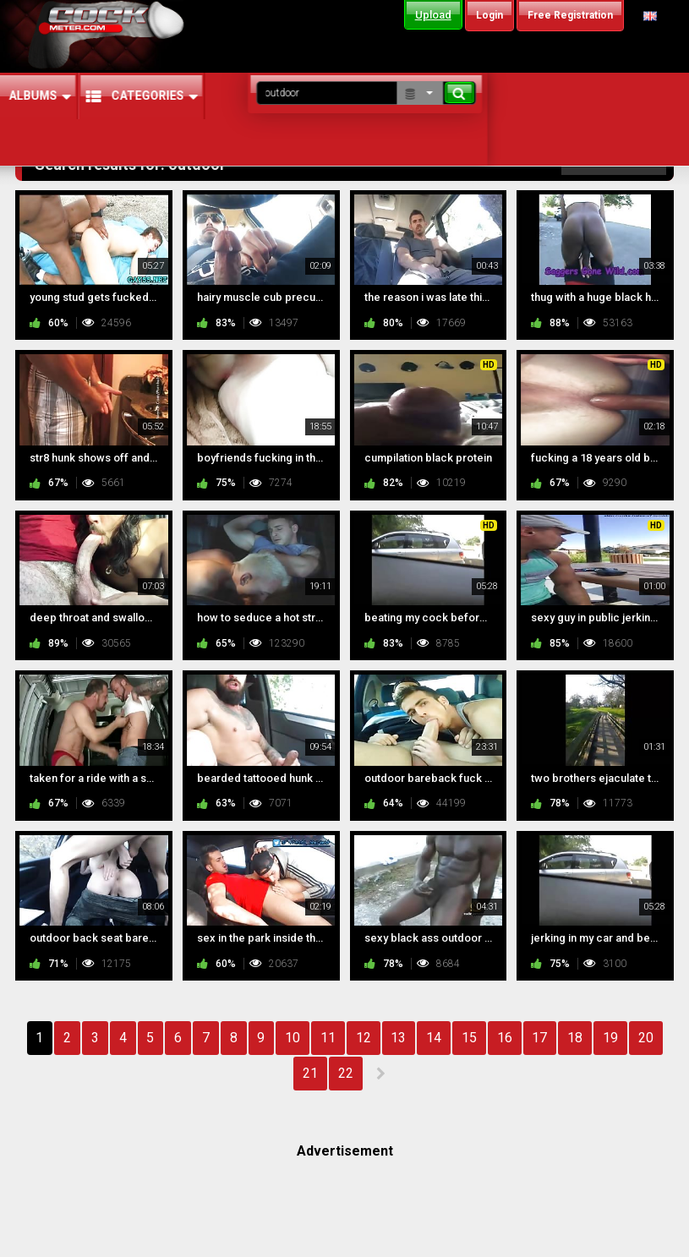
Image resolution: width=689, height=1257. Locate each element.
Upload (433, 14)
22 (345, 1073)
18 (574, 1038)
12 (363, 1038)
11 (328, 1038)
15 (469, 1038)
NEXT (380, 1073)
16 (504, 1038)
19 (610, 1038)
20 (645, 1038)
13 (398, 1038)
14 (433, 1038)
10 (292, 1038)
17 (539, 1038)
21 (310, 1073)
